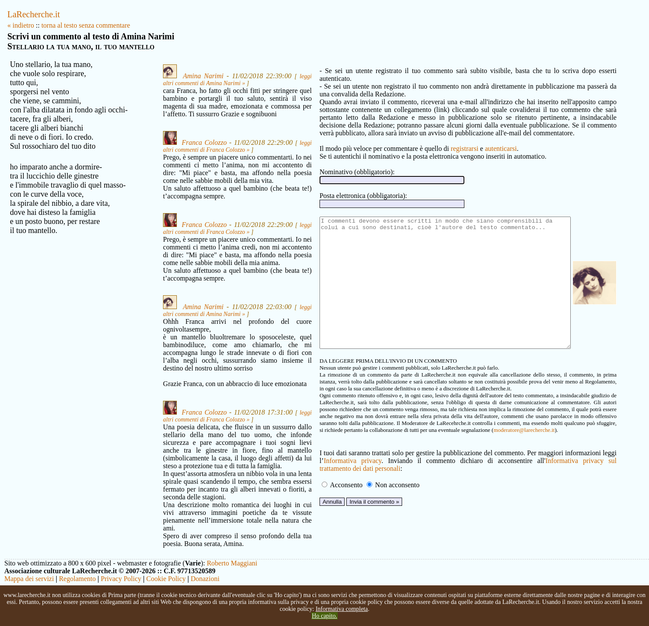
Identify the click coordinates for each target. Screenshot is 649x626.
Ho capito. (324, 616)
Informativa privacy (321, 478)
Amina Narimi (187, 76)
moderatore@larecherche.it (352, 448)
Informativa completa (342, 609)
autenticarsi (470, 140)
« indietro (20, 25)
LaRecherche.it (33, 14)
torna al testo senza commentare (86, 25)
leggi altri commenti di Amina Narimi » (195, 83)
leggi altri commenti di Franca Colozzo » (197, 157)
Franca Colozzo (188, 150)
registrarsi (434, 140)
